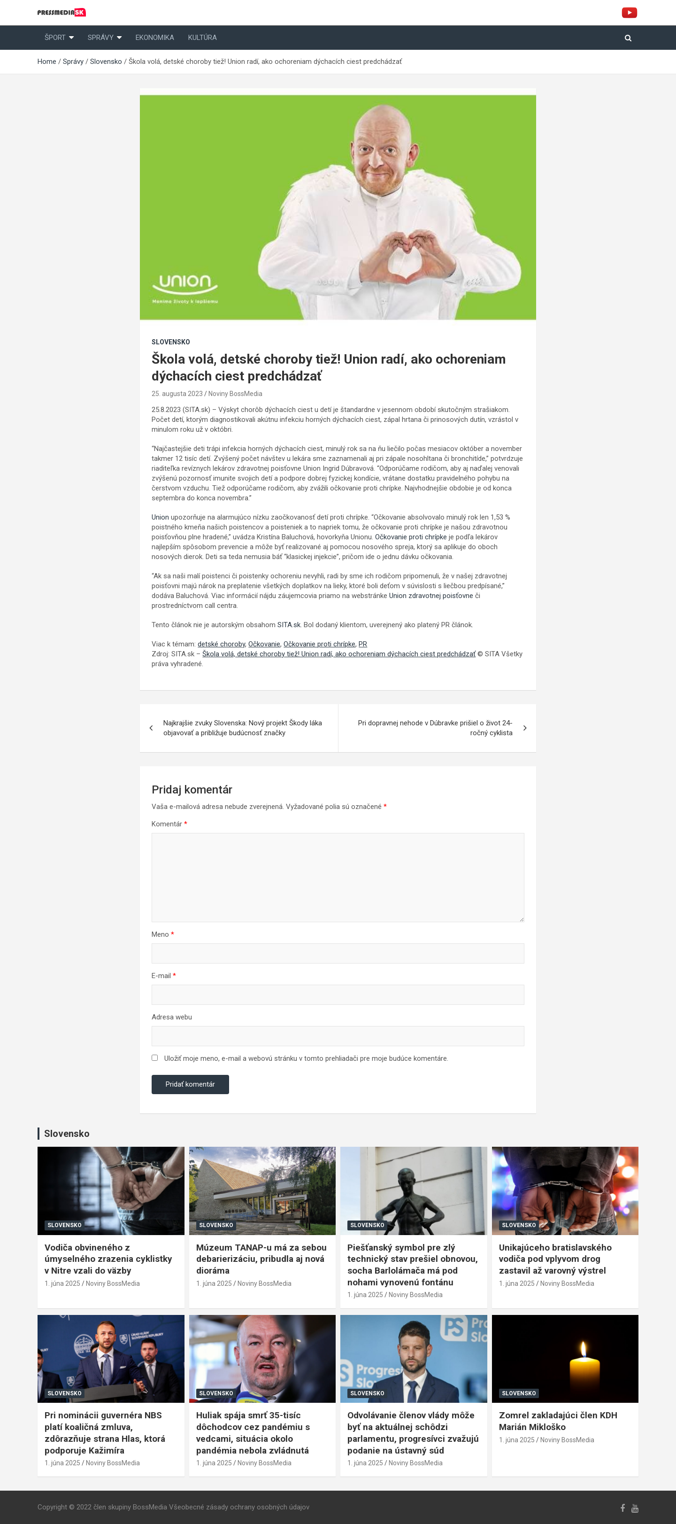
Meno (163, 934)
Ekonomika (155, 37)
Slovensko (171, 342)
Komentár (169, 824)
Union (160, 517)
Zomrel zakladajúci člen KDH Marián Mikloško (558, 1421)
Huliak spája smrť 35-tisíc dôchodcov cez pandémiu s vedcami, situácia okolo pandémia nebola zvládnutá (253, 1432)
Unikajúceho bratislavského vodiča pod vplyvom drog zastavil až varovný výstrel (555, 1259)
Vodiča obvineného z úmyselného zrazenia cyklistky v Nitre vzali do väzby (108, 1259)
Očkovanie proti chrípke (411, 537)
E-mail (164, 976)
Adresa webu (172, 1017)
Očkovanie (264, 644)
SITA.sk (288, 625)
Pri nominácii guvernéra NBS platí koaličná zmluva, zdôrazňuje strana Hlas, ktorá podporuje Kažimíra (105, 1432)
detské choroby (221, 644)
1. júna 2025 (62, 1283)
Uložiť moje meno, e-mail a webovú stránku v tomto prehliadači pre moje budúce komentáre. (306, 1058)
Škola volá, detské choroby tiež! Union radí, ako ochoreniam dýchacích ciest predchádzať (339, 654)
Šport (55, 37)
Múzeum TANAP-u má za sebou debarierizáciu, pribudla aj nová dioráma (261, 1259)
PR (363, 644)
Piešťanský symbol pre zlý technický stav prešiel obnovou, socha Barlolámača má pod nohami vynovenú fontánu (412, 1265)
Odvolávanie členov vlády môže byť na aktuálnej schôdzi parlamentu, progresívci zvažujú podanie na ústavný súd (413, 1432)
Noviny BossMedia (235, 393)
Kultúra (202, 37)
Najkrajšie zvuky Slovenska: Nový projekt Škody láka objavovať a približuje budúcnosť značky (242, 728)
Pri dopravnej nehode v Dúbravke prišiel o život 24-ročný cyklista (435, 728)
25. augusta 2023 (177, 393)
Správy (101, 37)
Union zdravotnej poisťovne (431, 595)
